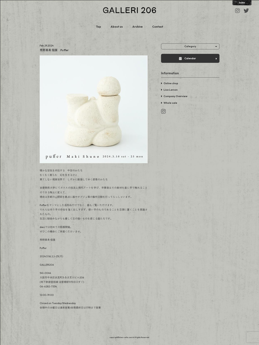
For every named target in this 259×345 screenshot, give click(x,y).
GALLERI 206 (129, 10)
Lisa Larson (171, 89)
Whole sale (170, 102)
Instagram (237, 10)
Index (242, 2)
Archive (137, 26)
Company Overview (175, 96)
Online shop (171, 83)
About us (117, 26)
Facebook (246, 10)
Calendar (198, 58)
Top (98, 26)
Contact (157, 26)
